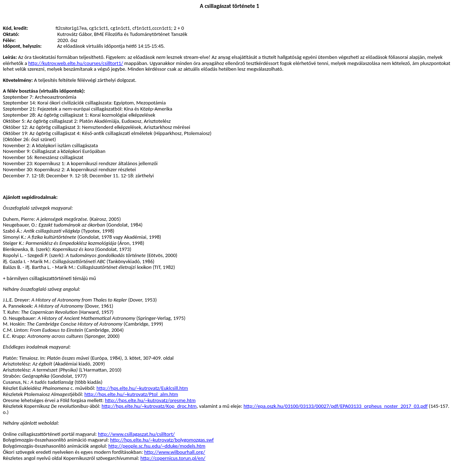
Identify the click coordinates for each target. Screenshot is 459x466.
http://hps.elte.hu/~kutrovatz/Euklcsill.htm (142, 388)
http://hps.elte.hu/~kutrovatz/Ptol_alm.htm (131, 394)
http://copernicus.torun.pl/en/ (172, 458)
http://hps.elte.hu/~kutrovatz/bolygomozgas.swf (162, 440)
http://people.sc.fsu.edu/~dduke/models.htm (156, 446)
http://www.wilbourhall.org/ (174, 452)
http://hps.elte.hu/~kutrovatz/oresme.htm (150, 400)
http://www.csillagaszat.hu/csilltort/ (136, 434)
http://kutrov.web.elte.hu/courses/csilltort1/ (75, 63)
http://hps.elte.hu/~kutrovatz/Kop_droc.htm (149, 406)
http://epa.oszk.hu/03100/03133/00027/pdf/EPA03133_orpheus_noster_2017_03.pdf (335, 406)
